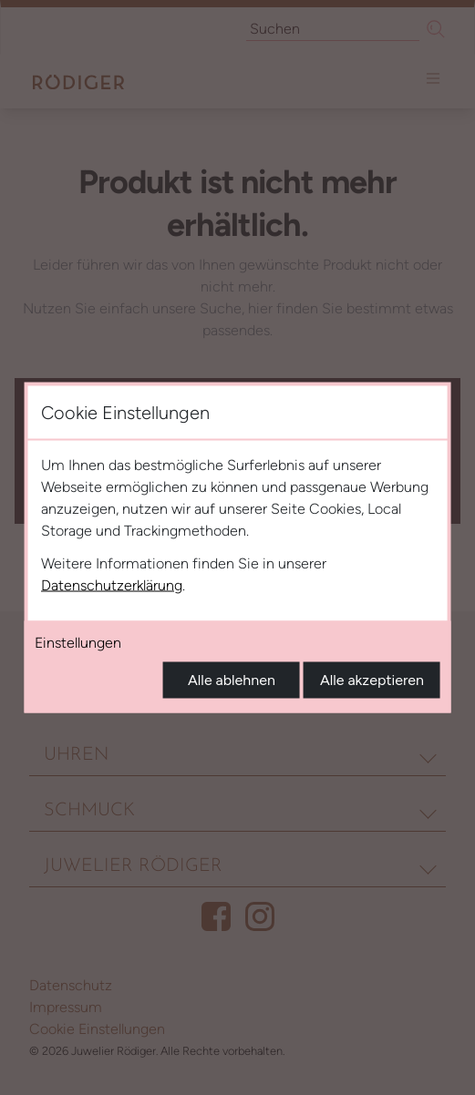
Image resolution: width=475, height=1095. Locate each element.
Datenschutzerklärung (111, 585)
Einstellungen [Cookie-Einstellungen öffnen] (78, 642)
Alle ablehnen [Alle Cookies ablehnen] (231, 680)
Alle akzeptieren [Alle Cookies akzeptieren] (372, 680)
